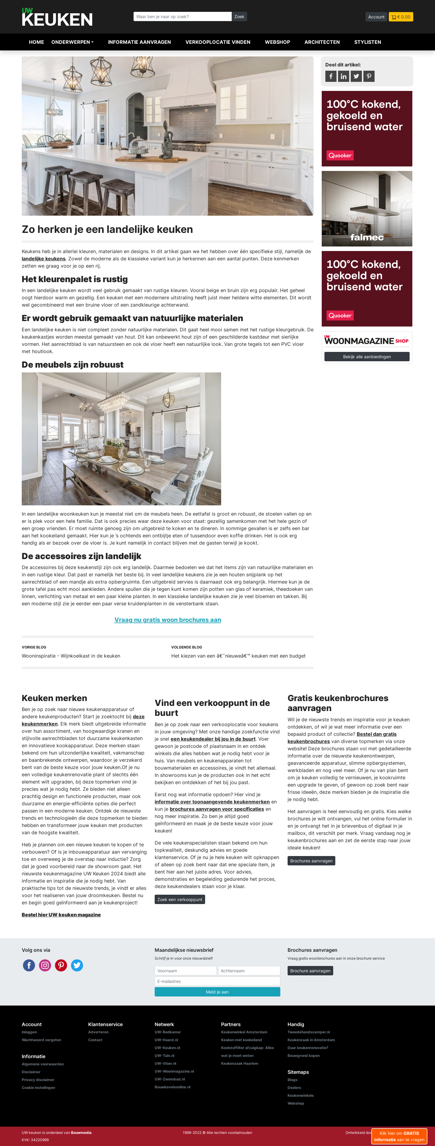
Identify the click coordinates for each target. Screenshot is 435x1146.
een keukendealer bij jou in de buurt (213, 739)
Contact (95, 1040)
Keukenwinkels (301, 1095)
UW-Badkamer (168, 1032)
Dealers (294, 1087)
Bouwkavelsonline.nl (172, 1087)
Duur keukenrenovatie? (308, 1047)
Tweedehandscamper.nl (309, 1032)
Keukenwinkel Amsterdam (244, 1032)
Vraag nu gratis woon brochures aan (167, 619)
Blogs (293, 1079)
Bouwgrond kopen (304, 1055)
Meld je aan (217, 991)
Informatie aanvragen (139, 42)
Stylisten (367, 42)
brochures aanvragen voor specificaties (217, 809)
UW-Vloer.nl (165, 1063)
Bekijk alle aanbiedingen (367, 356)
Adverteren (98, 1032)
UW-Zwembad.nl (170, 1079)
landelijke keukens (44, 259)
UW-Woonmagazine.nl (174, 1071)
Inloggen (29, 1032)
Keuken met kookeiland (241, 1040)
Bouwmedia (81, 1132)
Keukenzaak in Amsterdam (311, 1040)
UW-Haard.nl (166, 1040)
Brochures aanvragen (311, 860)
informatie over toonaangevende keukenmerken (212, 802)
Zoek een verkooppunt (179, 899)
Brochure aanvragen (310, 970)
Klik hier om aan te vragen (399, 1136)
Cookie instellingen (38, 1087)
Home (36, 42)
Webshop (277, 42)
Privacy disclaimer (38, 1079)
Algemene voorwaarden (43, 1064)
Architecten (322, 42)
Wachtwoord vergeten (41, 1040)
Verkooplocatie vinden (217, 42)
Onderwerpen (70, 42)
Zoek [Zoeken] (239, 16)
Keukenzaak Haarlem (239, 1063)
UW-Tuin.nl (164, 1055)
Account (376, 16)
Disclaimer (31, 1072)
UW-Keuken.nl (167, 1047)
